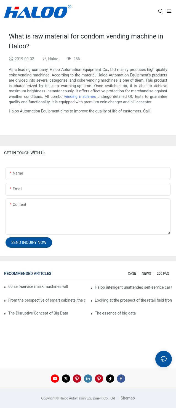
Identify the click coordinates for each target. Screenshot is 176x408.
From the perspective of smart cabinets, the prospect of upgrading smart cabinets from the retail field (46, 300)
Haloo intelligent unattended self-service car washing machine (133, 287)
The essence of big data (115, 313)
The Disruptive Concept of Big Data (38, 313)
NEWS (146, 273)
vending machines (80, 96)
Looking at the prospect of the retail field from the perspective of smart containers (133, 300)
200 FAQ (163, 273)
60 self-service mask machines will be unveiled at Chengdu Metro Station (38, 286)
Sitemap (127, 398)
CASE (132, 273)
